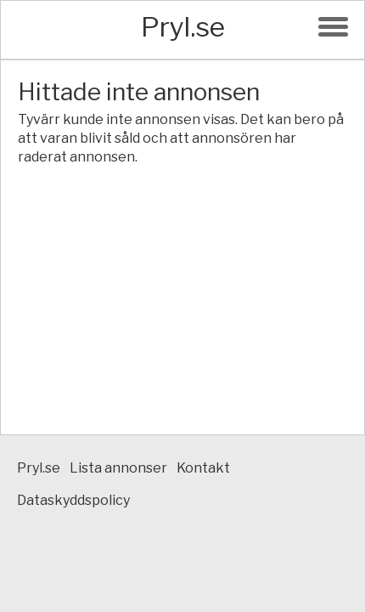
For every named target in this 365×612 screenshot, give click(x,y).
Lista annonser (118, 468)
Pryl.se (183, 26)
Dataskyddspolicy (73, 500)
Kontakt (203, 468)
